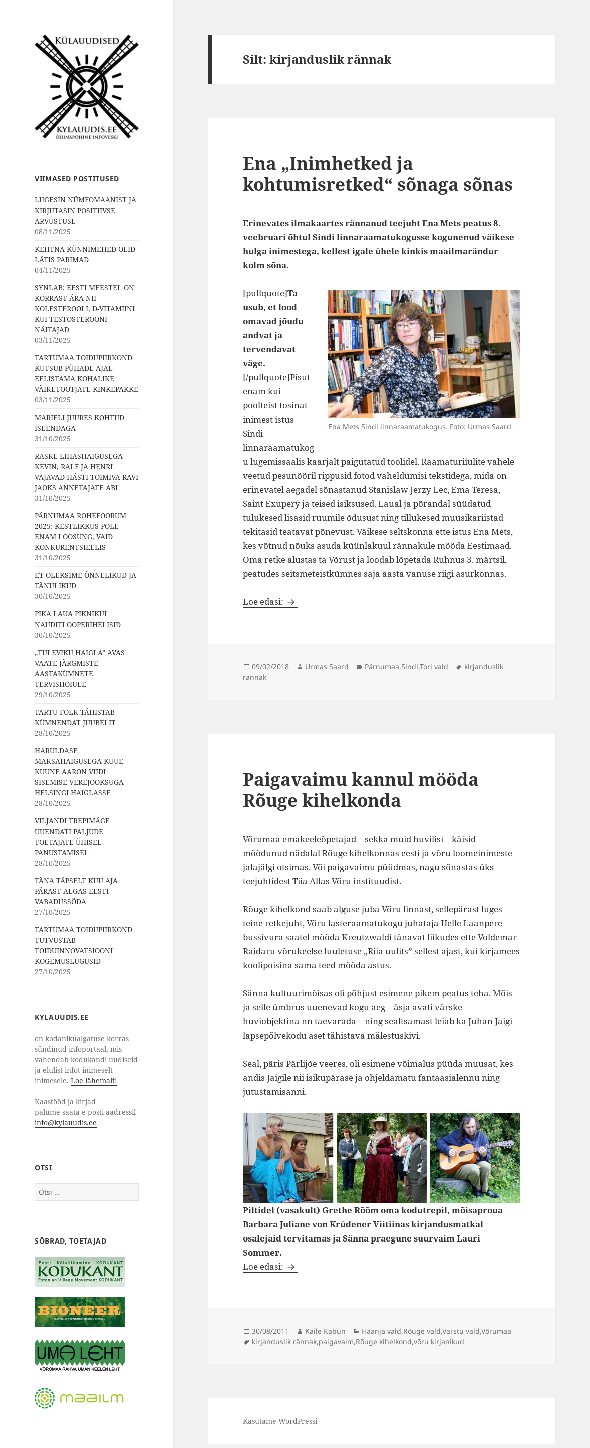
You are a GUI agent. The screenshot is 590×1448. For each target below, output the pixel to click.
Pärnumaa (382, 666)
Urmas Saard (327, 666)
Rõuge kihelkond (384, 1341)
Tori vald (434, 666)
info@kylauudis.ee (66, 1122)
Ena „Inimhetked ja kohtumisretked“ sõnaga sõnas (378, 173)
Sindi (409, 666)
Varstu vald (461, 1331)
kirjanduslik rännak (284, 1341)
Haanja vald (381, 1331)
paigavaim (336, 1341)
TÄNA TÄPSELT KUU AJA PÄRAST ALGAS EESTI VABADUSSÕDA (76, 891)
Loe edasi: (270, 601)
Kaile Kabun (325, 1331)
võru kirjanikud (439, 1341)
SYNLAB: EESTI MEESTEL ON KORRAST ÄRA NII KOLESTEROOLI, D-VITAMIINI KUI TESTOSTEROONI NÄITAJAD (85, 308)
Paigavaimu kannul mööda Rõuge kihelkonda (361, 789)
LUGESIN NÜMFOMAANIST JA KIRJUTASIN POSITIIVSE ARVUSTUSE (85, 210)
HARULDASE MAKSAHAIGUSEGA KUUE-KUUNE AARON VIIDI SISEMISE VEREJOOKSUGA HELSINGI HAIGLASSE (80, 771)
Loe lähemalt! (94, 1080)
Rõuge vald (422, 1331)
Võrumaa (496, 1331)
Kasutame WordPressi (280, 1421)
